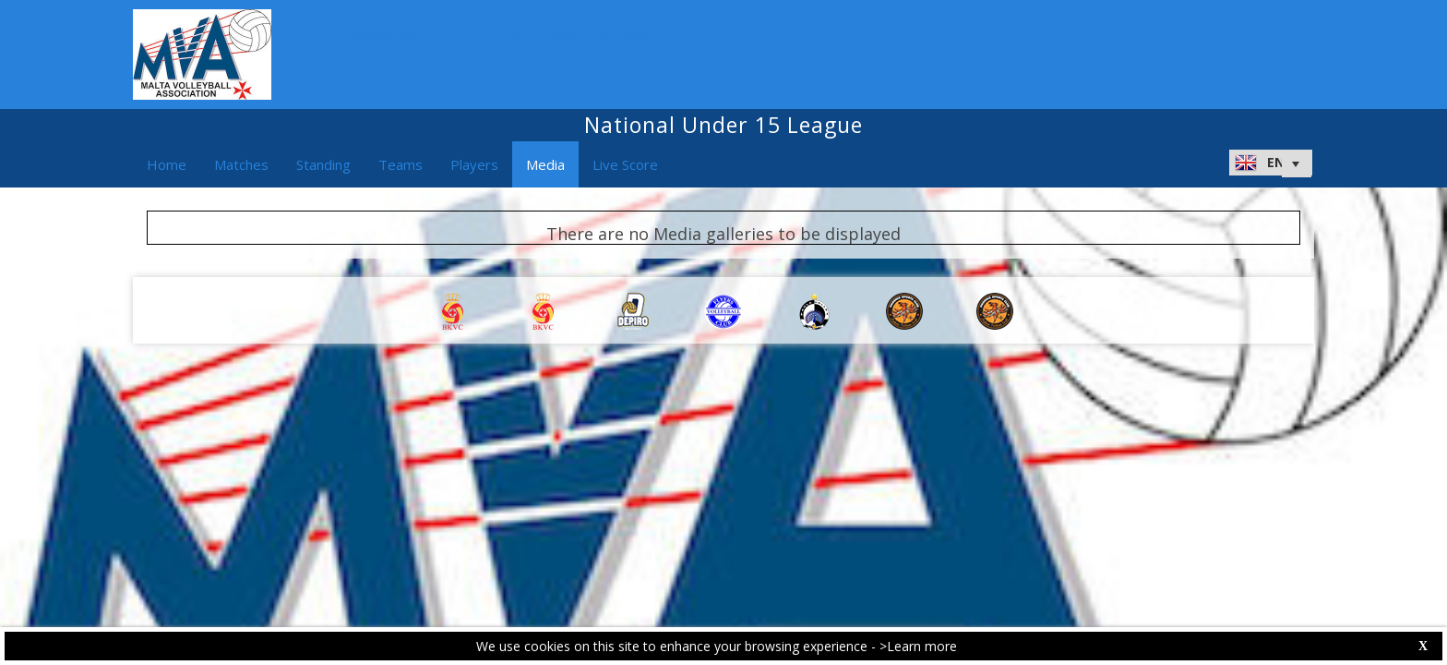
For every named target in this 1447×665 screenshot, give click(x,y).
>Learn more (918, 646)
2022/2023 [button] (388, 35)
